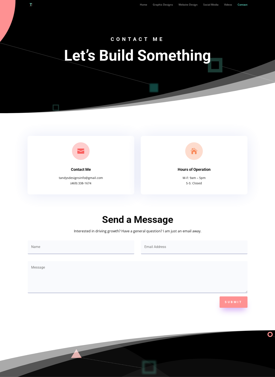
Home (143, 4)
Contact (243, 4)
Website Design (188, 4)
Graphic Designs (163, 4)
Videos (228, 4)
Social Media (210, 4)
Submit (233, 302)
